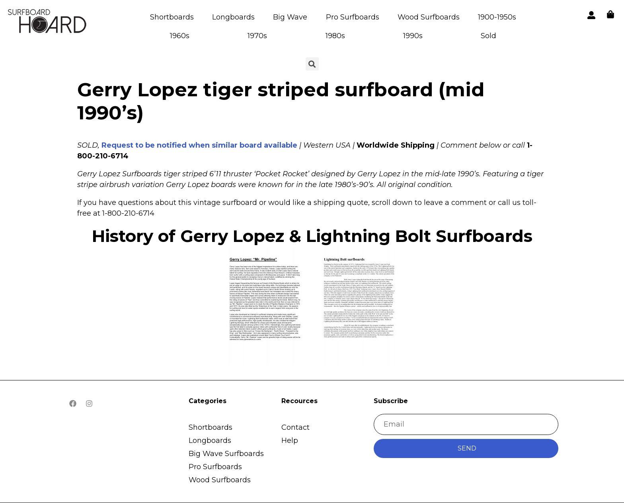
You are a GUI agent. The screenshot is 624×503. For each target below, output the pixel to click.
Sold (488, 35)
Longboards (233, 17)
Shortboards (172, 17)
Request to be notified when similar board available (199, 145)
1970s (257, 35)
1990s (413, 35)
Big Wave (290, 17)
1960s (179, 35)
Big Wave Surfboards (226, 453)
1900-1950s (497, 17)
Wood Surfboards (429, 17)
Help (289, 440)
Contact (295, 427)
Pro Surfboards (352, 17)
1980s (335, 35)
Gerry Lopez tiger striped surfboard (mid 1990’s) (280, 101)
